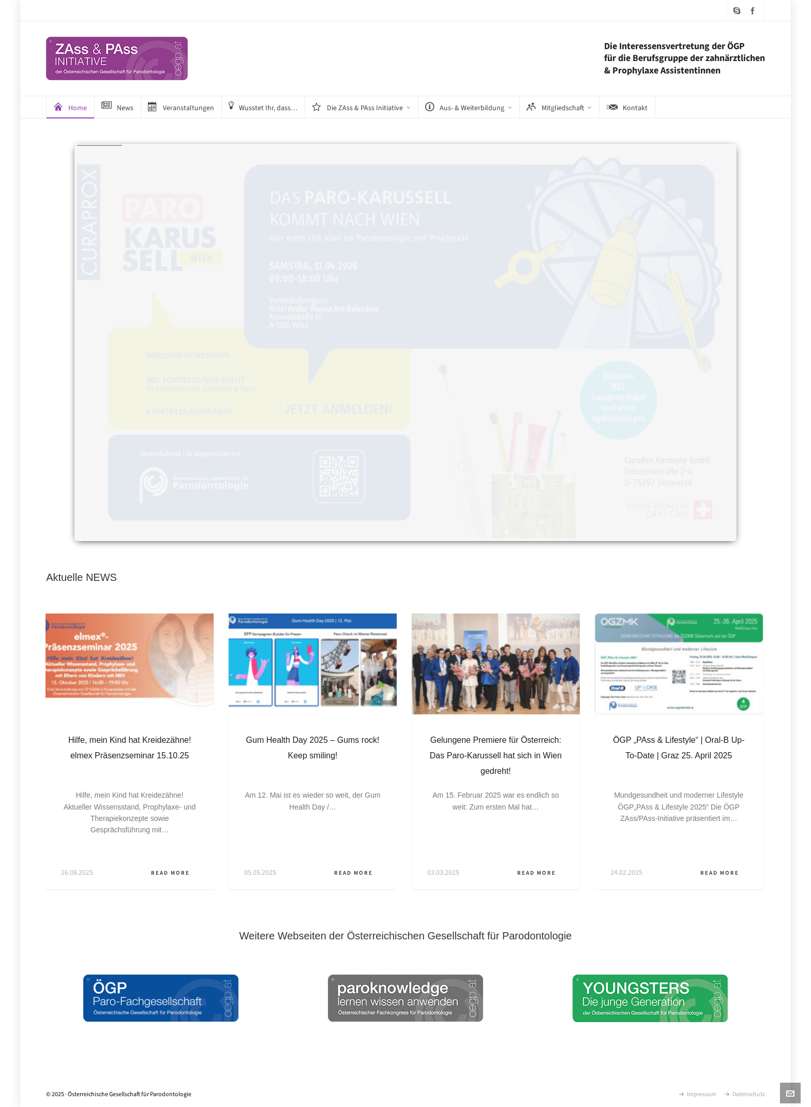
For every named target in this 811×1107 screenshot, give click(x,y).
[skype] (738, 10)
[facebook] (754, 10)
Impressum (697, 1094)
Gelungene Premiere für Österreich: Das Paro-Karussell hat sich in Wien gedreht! (496, 755)
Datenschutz (744, 1094)
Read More (174, 873)
